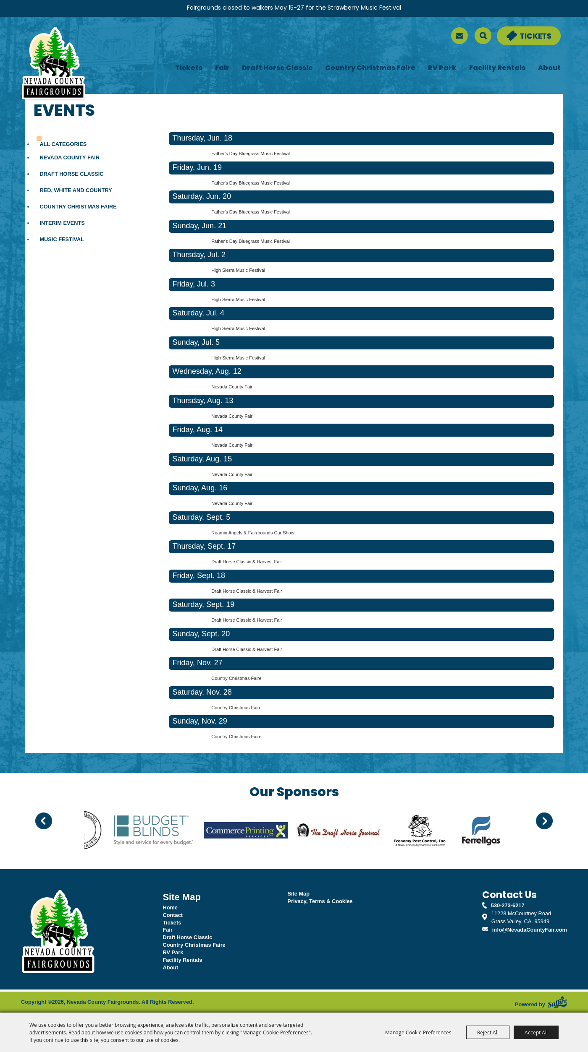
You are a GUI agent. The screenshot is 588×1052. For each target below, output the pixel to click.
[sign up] (459, 35)
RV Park (442, 68)
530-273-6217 (508, 905)
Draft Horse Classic (277, 68)
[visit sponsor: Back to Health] (92, 832)
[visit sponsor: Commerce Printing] (256, 831)
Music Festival (61, 239)
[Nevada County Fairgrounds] (53, 64)
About (549, 68)
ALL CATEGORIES (63, 144)
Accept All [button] (536, 1032)
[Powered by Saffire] (557, 1002)
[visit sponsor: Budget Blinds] (164, 831)
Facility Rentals (497, 68)
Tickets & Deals (516, 30)
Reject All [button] (488, 1032)
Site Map (298, 894)
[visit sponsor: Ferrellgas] (491, 832)
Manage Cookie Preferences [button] (418, 1032)
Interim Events (61, 223)
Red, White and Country (75, 190)
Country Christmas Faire (370, 68)
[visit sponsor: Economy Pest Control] (430, 832)
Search (483, 35)
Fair (222, 68)
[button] (43, 820)
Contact (173, 915)
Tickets (188, 68)
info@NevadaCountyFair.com (529, 930)
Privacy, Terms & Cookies (319, 901)
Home (170, 907)
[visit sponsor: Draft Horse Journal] (349, 831)
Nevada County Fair (69, 157)
